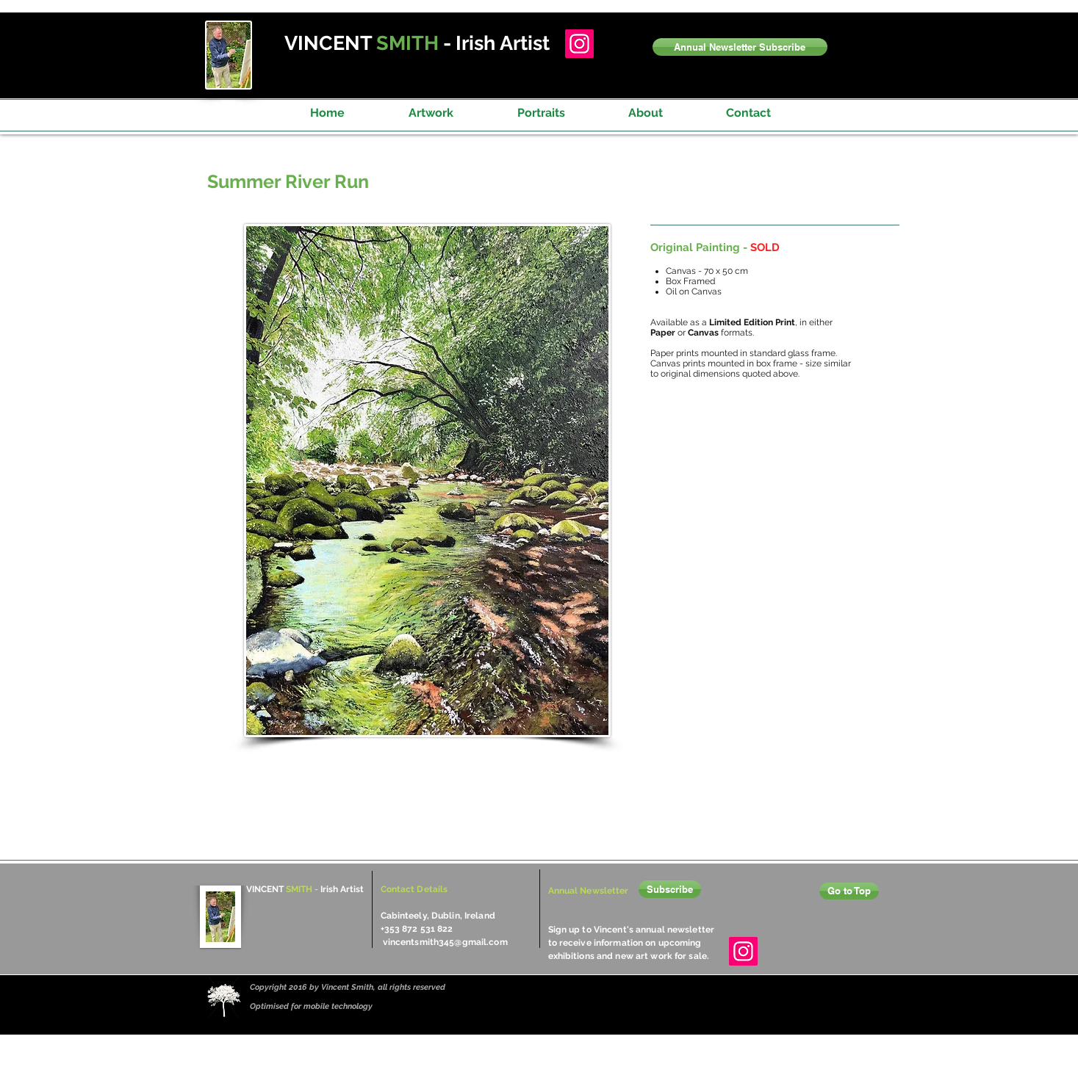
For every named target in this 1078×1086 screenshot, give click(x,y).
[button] (740, 47)
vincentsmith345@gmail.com (445, 942)
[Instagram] (579, 43)
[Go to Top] (849, 891)
